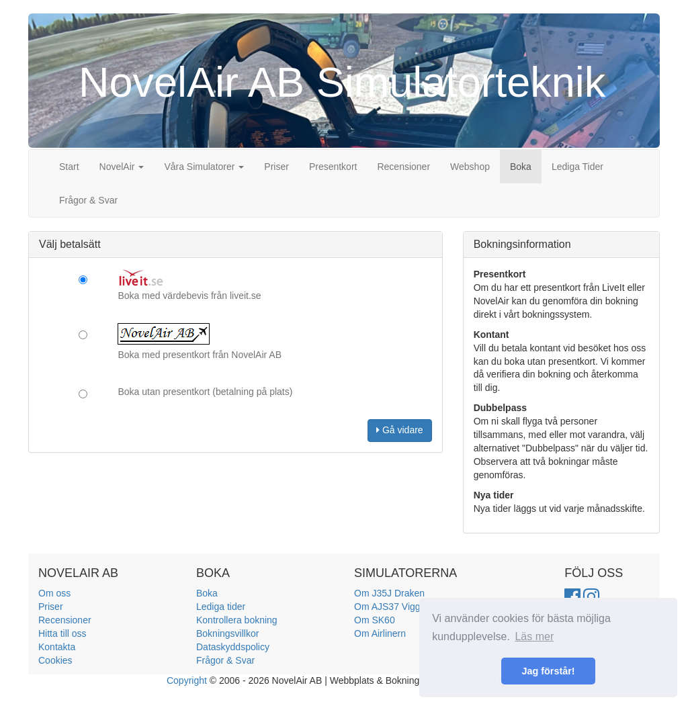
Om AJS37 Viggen (392, 606)
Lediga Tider (577, 166)
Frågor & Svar (88, 200)
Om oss (54, 593)
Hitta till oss (62, 633)
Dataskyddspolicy (232, 646)
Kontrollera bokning (236, 620)
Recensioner (403, 166)
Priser (276, 166)
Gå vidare (399, 430)
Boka (520, 166)
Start (69, 166)
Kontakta (56, 646)
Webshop (470, 166)
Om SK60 (374, 620)
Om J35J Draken (389, 593)
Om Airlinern (380, 633)
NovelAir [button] (121, 166)
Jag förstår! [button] (547, 671)
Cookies (55, 660)
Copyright (187, 680)
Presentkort (333, 166)
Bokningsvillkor (227, 633)
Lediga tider (220, 606)
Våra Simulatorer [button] (204, 166)
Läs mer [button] (534, 636)
